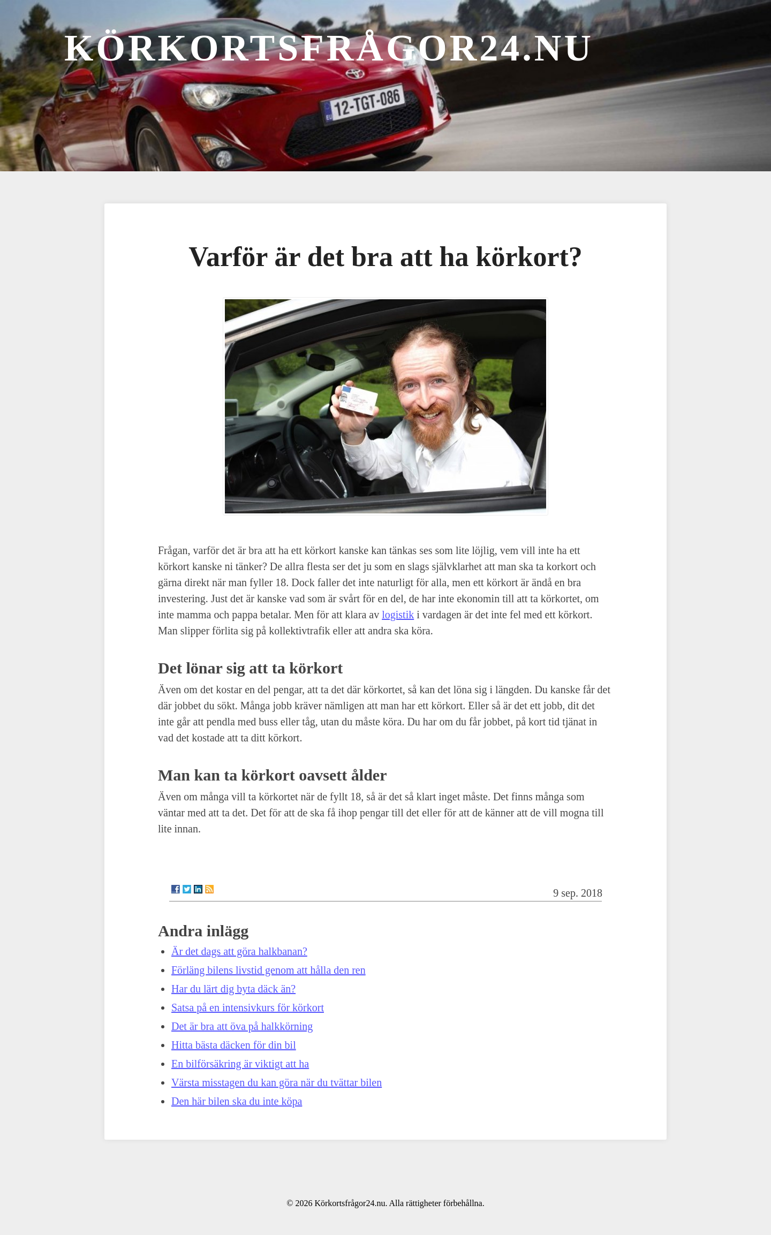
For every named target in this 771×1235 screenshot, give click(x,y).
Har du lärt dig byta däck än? (233, 989)
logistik (398, 614)
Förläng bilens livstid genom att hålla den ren (268, 970)
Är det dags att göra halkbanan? (239, 951)
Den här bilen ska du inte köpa (236, 1101)
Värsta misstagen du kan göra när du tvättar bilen (276, 1082)
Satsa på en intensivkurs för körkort (247, 1007)
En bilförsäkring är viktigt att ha (240, 1064)
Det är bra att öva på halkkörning (242, 1026)
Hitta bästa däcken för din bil (233, 1045)
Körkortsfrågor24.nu (329, 48)
